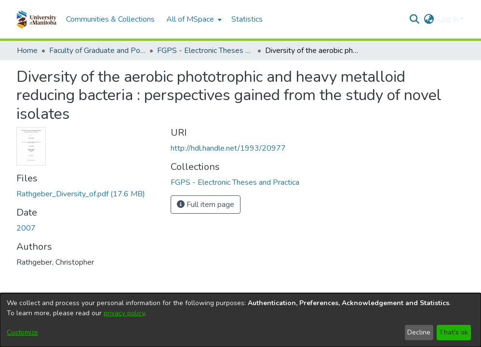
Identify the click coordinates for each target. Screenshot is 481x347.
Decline (418, 332)
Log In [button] (449, 19)
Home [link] (27, 50)
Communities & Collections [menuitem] (110, 19)
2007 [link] (26, 228)
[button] (36, 19)
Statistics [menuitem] (247, 19)
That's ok (453, 332)
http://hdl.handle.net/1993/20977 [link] (228, 148)
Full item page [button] (205, 204)
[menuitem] (193, 19)
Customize (22, 332)
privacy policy (124, 313)
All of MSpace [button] (190, 19)
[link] (80, 194)
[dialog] (240, 320)
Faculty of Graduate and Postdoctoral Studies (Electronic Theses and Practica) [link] (97, 50)
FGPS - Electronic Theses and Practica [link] (205, 50)
